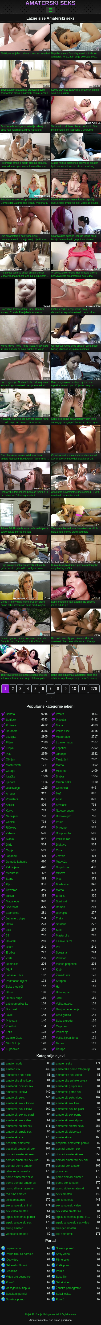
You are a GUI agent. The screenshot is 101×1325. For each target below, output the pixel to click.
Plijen (9, 742)
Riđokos (11, 827)
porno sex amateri (67, 1182)
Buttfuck (11, 719)
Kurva (9, 810)
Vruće (59, 822)
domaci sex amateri (68, 1165)
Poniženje (62, 1032)
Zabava (10, 833)
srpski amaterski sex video (72, 1222)
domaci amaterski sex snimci (74, 1160)
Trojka (10, 748)
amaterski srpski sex (19, 1131)
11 (83, 689)
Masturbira (62, 935)
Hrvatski (11, 941)
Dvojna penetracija (67, 1009)
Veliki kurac (63, 839)
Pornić (60, 1299)
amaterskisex (64, 1137)
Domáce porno (15, 1299)
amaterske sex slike (18, 1075)
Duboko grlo (63, 816)
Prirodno (61, 827)
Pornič (10, 1282)
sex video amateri (17, 1211)
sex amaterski (64, 1199)
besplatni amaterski (18, 1143)
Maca (59, 725)
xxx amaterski (64, 1234)
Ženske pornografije (68, 1288)
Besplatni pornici (16, 1293)
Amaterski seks (50, 3)
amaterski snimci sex (19, 1126)
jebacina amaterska (18, 1171)
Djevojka (61, 912)
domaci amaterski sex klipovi (23, 1160)
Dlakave (61, 844)
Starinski (61, 901)
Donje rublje (63, 833)
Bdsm (9, 947)
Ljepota (10, 782)
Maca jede (12, 901)
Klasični (11, 1026)
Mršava (60, 873)
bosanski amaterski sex (20, 1148)
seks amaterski (15, 1199)
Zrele (9, 958)
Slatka (60, 776)
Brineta (10, 714)
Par (58, 947)
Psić (8, 753)
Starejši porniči (65, 1248)
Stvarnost (12, 907)
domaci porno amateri (19, 1165)
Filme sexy (62, 1259)
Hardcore (11, 731)
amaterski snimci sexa (70, 1126)
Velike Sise (63, 731)
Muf (58, 793)
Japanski (11, 856)
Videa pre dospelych (19, 1276)
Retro (9, 924)
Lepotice (61, 748)
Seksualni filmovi (16, 1265)
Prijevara (11, 1020)
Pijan (9, 884)
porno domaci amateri (69, 1177)
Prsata (60, 714)
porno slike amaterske (19, 1188)
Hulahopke (62, 992)
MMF (9, 969)
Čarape (10, 771)
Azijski (10, 805)
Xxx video (12, 1259)
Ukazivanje (13, 788)
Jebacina (11, 1271)
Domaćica (12, 964)
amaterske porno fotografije (73, 1069)
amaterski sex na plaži (70, 1109)
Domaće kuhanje (16, 861)
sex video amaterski (68, 1211)
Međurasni (12, 873)
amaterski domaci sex (19, 1086)
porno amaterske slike (19, 1177)
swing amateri (14, 1228)
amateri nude (14, 1063)
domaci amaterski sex (69, 1154)
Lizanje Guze (64, 941)
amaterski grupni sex (69, 1086)
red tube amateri (16, 1194)
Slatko (10, 839)
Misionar (61, 771)
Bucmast (11, 1009)
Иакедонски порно (18, 1288)
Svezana (61, 952)
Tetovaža (61, 861)
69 (7, 935)
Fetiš (9, 1032)
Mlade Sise (63, 736)
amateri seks (64, 1063)
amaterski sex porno (68, 1114)
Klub (59, 969)
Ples (58, 878)
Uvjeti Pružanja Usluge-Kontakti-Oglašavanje (50, 1314)
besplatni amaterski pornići (72, 1143)
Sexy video (63, 1254)
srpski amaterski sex (19, 1222)
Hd (58, 986)
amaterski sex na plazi (20, 1114)
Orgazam (62, 1026)
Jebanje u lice (14, 975)
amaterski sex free (67, 1103)
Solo (59, 930)
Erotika (10, 952)
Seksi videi (62, 1282)
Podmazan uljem (16, 981)
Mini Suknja (13, 1043)
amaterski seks (15, 1097)
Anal (59, 799)
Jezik (59, 998)
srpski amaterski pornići (20, 1217)
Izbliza (10, 895)
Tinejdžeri (62, 759)
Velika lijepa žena (67, 1037)
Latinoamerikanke (17, 1003)
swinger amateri (66, 1228)
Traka (59, 918)
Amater (10, 793)
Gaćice (10, 822)
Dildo (9, 844)
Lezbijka (11, 736)
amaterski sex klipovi (19, 1109)
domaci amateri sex (68, 1148)
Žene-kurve (63, 975)
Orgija (9, 850)
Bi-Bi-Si (60, 895)
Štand (9, 878)
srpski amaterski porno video (74, 1217)
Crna (59, 850)
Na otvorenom (65, 810)
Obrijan (10, 759)
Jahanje (61, 753)
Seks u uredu (64, 1020)
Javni (9, 1015)
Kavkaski (61, 805)
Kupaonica (12, 1049)
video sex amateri (17, 1234)
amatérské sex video (69, 1075)
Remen (60, 907)
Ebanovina (12, 912)
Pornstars (12, 799)
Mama (60, 765)
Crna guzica (63, 1015)
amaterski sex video (18, 1120)
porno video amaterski (70, 1188)
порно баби (13, 1248)
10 (74, 689)
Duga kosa (62, 867)
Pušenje (11, 725)
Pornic (60, 1271)
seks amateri (64, 1194)
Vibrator (61, 958)
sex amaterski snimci (19, 1205)
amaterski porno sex (68, 1092)
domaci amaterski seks (20, 1154)
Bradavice (62, 884)
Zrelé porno (63, 1265)
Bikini (9, 992)
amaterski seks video (69, 1097)
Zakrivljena (13, 867)
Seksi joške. (63, 1293)
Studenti (61, 924)
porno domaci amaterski (21, 1182)
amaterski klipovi (16, 1092)
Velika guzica (64, 1003)
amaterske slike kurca (19, 1080)
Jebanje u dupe (15, 918)
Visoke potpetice (66, 964)
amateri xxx (13, 1069)
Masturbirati (13, 765)
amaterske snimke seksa (71, 1080)
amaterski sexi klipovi (69, 1120)
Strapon (61, 981)
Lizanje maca (64, 742)
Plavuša (61, 719)
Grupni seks (63, 782)
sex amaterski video (68, 1205)
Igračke (10, 776)
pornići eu (62, 1171)
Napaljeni (12, 816)
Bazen (60, 1043)
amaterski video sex (68, 1131)
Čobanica (62, 788)
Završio (60, 856)
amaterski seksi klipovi (20, 1103)
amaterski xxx (14, 1137)
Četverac (11, 890)
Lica (8, 930)
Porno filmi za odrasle (19, 1254)
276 (94, 689)
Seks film (62, 1276)
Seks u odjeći (14, 986)
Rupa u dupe (14, 998)
